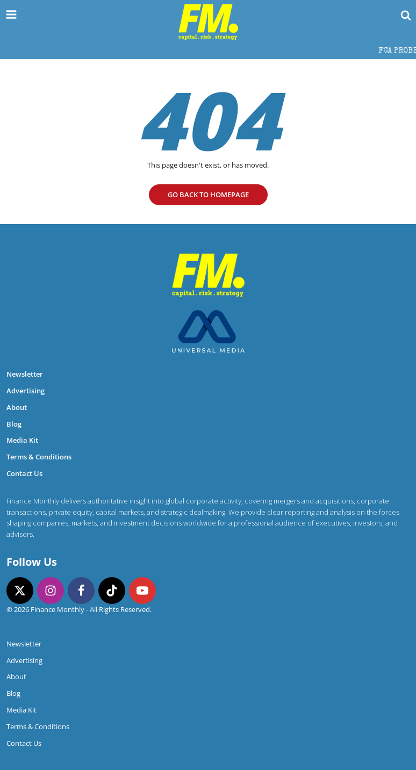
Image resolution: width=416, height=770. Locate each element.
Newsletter (24, 374)
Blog (13, 424)
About (16, 407)
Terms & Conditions (38, 457)
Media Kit (22, 440)
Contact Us (24, 473)
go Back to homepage (208, 194)
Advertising (25, 390)
